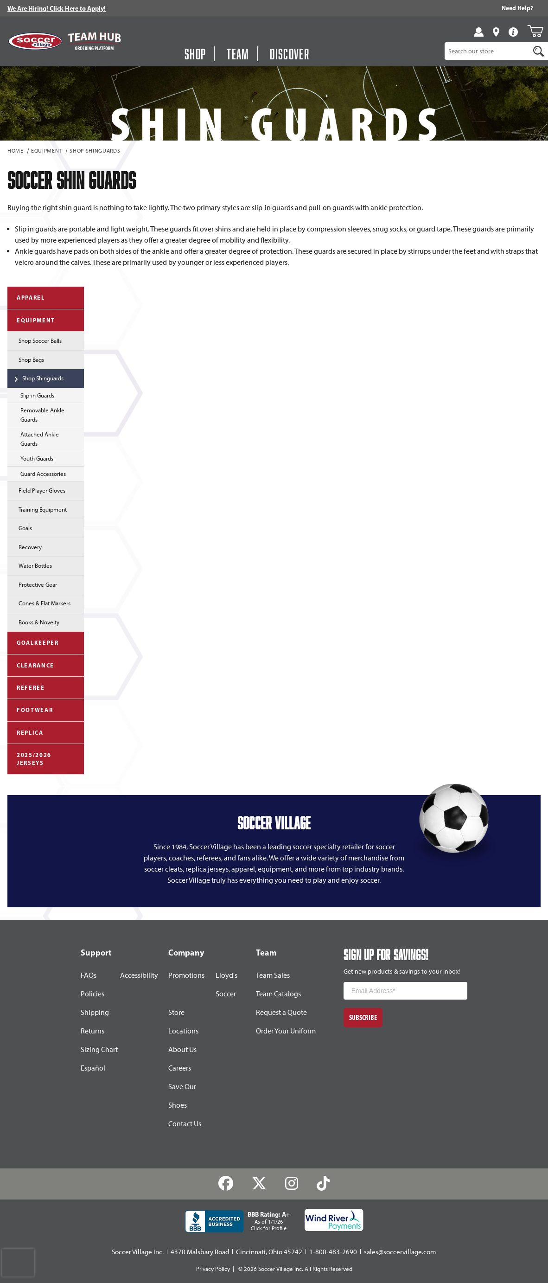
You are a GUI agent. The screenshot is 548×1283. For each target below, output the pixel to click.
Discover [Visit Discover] (290, 54)
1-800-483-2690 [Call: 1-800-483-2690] (333, 1252)
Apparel (26, 297)
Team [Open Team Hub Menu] (238, 54)
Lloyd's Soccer (226, 984)
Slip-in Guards (30, 395)
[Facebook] (226, 1184)
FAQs (88, 975)
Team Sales (273, 975)
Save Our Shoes (182, 1096)
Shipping (95, 1012)
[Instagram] (291, 1184)
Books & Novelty (33, 621)
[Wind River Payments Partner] (334, 1220)
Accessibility (139, 975)
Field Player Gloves (36, 490)
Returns (92, 1030)
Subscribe (363, 1017)
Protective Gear (32, 584)
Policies (92, 993)
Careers (179, 1068)
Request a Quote (281, 1012)
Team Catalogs (278, 993)
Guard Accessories (36, 473)
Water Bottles (29, 565)
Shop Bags (25, 359)
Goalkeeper (33, 642)
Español (93, 1068)
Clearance (30, 665)
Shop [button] (195, 54)
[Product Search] (487, 51)
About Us (182, 1049)
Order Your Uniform (286, 1030)
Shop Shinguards (95, 151)
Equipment (46, 151)
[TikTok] (322, 1184)
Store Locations (183, 1021)
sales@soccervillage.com (400, 1252)
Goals (19, 527)
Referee (26, 687)
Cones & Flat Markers (38, 602)
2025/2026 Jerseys (29, 758)
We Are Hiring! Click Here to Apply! (56, 8)
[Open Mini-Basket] (535, 31)
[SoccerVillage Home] (35, 41)
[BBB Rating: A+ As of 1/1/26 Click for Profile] (237, 1221)
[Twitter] (259, 1184)
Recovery (24, 546)
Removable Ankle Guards (35, 415)
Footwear (30, 709)
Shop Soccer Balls (34, 340)
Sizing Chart (99, 1049)
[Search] (538, 51)
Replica (25, 732)
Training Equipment (37, 509)
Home (15, 151)
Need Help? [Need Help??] (517, 8)
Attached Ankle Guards (33, 439)
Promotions (186, 975)
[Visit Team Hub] (94, 41)
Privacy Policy (213, 1268)
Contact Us (184, 1123)
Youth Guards (30, 458)
